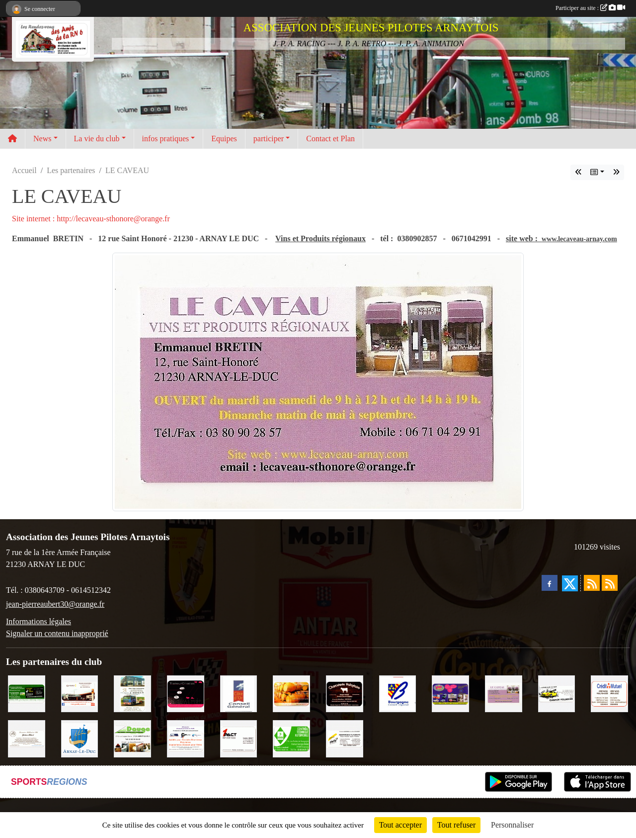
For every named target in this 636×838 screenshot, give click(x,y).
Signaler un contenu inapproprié (57, 633)
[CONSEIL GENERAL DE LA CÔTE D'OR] (238, 693)
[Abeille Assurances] (344, 738)
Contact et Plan (330, 138)
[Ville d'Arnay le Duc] (79, 738)
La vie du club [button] (97, 138)
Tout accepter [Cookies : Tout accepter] (400, 825)
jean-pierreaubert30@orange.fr (55, 604)
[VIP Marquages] (450, 693)
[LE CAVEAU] (503, 693)
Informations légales (38, 621)
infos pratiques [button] (165, 138)
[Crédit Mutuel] (609, 693)
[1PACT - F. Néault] (238, 738)
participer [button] (268, 138)
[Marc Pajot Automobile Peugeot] (132, 693)
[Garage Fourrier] (556, 693)
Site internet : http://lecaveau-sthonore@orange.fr (91, 218)
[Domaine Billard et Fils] (26, 738)
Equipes (224, 138)
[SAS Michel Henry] (26, 693)
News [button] (42, 138)
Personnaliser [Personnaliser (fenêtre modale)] (512, 825)
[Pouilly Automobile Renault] (79, 693)
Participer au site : (590, 7)
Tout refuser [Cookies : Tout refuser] (456, 825)
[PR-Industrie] (185, 738)
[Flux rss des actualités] (592, 583)
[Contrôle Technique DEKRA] (291, 738)
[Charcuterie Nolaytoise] (344, 693)
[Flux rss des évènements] (610, 583)
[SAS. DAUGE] (132, 738)
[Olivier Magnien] (291, 693)
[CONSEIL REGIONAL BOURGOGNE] (397, 693)
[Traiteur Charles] (185, 693)
